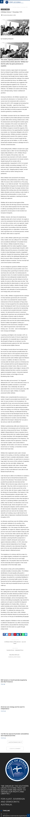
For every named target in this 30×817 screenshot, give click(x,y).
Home (2, 7)
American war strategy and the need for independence (13, 707)
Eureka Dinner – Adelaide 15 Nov (15, 649)
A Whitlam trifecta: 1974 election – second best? (15, 641)
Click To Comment (15, 748)
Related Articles (14, 654)
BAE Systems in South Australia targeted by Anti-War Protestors (14, 681)
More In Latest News (14, 657)
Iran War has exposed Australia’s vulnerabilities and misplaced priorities (15, 734)
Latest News (7, 7)
